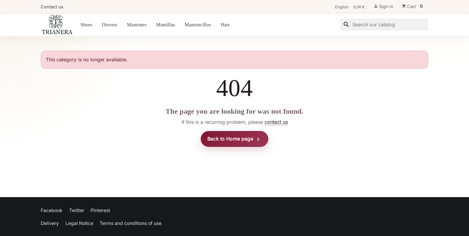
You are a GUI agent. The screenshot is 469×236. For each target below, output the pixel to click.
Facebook (52, 210)
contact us (276, 122)
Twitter (76, 210)
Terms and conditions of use (131, 223)
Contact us (52, 7)
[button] (383, 6)
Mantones (137, 25)
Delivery (50, 223)
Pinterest (100, 210)
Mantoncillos (198, 25)
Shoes (86, 25)
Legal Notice (79, 223)
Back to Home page (234, 139)
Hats (225, 25)
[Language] (343, 7)
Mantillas (165, 25)
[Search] (384, 25)
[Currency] (361, 7)
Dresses (110, 25)
